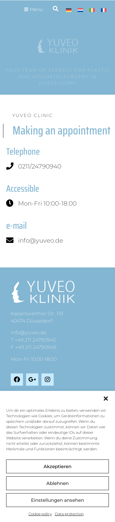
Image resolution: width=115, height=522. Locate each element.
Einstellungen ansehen (57, 500)
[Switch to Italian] (92, 10)
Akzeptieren (57, 466)
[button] (106, 398)
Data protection (69, 514)
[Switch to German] (69, 10)
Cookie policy (40, 514)
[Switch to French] (103, 10)
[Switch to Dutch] (80, 10)
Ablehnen (57, 483)
